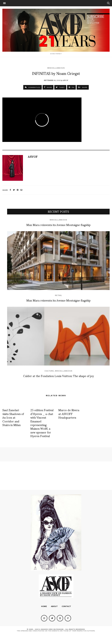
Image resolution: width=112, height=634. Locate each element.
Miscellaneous (56, 68)
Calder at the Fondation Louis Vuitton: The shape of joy (58, 376)
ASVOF (65, 80)
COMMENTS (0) (32, 87)
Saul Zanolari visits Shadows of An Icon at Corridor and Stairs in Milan (13, 417)
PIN (71, 87)
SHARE (48, 87)
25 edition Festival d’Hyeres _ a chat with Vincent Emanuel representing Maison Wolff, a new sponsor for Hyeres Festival (41, 423)
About (54, 606)
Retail (58, 295)
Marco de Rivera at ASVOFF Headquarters (68, 413)
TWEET (60, 87)
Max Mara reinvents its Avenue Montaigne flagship (58, 224)
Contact (66, 606)
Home (44, 606)
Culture (49, 371)
